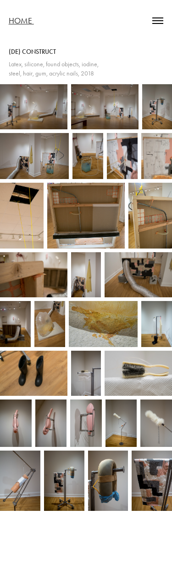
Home (21, 21)
